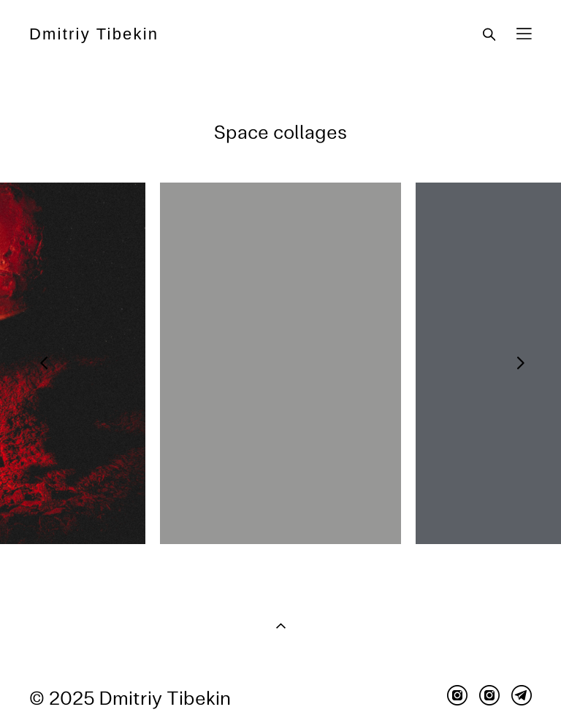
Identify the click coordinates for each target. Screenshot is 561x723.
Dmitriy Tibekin (94, 34)
